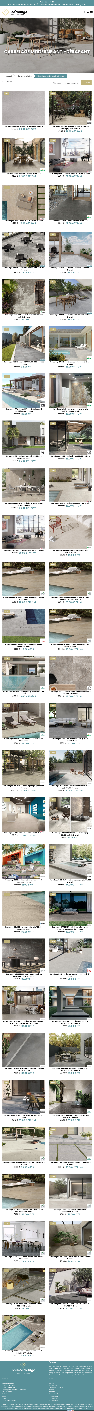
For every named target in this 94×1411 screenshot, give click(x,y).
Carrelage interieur (8, 1385)
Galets (4, 1396)
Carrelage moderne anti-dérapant (51, 76)
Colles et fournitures (9, 1400)
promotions (53, 1385)
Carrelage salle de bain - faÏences (14, 1390)
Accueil (9, 76)
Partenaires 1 (53, 1394)
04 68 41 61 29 (47, 2)
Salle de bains (7, 1392)
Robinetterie (6, 1394)
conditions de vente (56, 1387)
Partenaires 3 (53, 1398)
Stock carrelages (8, 1383)
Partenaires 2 (53, 1396)
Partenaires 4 (53, 1400)
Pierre (4, 1398)
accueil (51, 1383)
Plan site (52, 1392)
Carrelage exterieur (25, 76)
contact (51, 1390)
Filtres (86, 82)
